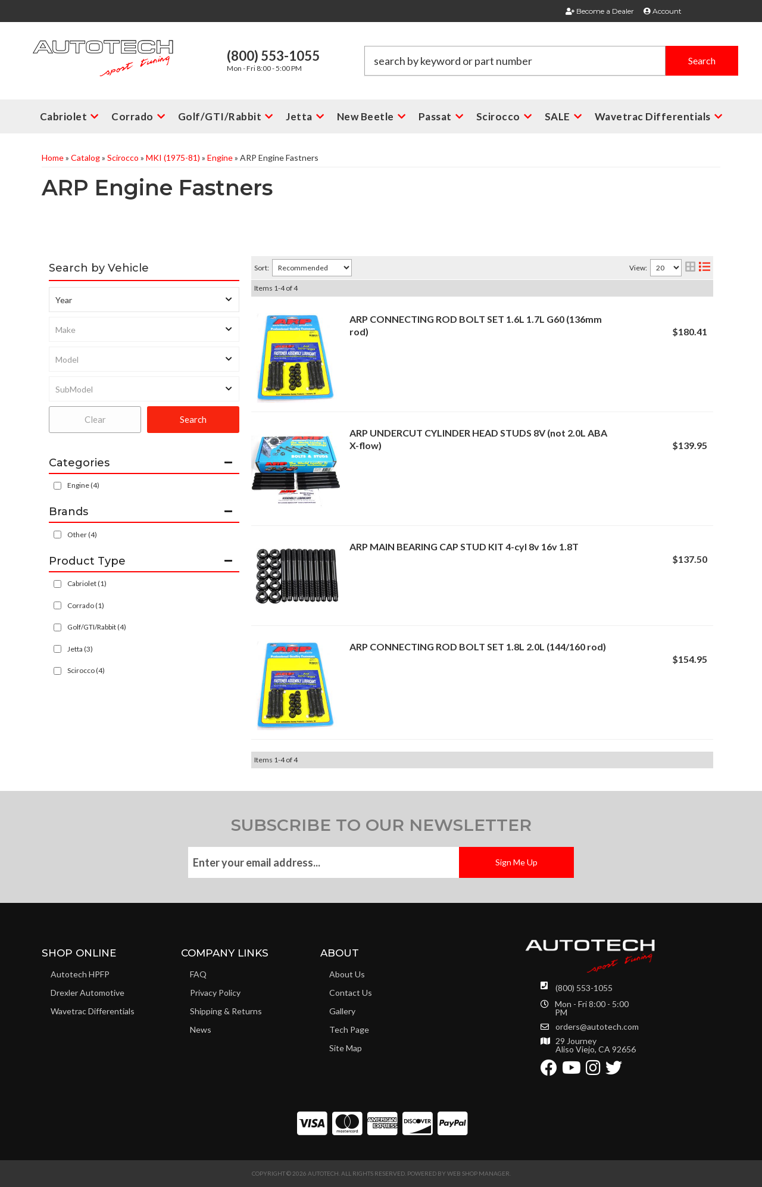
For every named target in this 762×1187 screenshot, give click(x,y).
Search (193, 419)
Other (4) (82, 534)
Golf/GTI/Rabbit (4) (96, 626)
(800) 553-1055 (584, 988)
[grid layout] (690, 267)
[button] (551, 61)
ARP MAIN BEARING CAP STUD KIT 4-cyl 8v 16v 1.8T (464, 546)
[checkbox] (57, 534)
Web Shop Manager (478, 1173)
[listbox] (144, 299)
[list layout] (704, 267)
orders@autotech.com (597, 1027)
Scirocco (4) (86, 670)
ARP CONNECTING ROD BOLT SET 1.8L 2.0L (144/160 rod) (477, 646)
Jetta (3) (80, 648)
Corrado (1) (85, 605)
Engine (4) (83, 485)
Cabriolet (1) (87, 583)
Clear (95, 419)
